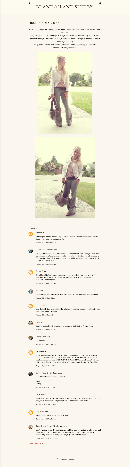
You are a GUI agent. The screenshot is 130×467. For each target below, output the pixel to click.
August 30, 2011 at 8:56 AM (46, 243)
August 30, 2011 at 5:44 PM (46, 344)
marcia (39, 305)
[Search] (100, 2)
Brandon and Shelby (64, 7)
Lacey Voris (41, 337)
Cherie (39, 351)
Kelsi (38, 322)
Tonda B (39, 271)
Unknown (40, 411)
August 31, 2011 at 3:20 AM (45, 366)
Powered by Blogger (65, 459)
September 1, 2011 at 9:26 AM (46, 419)
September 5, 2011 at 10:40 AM (47, 438)
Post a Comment (35, 444)
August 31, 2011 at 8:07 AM (46, 404)
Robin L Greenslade (44, 250)
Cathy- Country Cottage (46, 373)
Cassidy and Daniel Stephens (49, 426)
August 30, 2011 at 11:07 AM (46, 283)
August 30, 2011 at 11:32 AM (46, 298)
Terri (38, 233)
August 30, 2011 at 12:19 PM (46, 315)
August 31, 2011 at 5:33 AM (45, 387)
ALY (37, 290)
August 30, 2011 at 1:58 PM (45, 330)
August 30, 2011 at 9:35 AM (46, 264)
